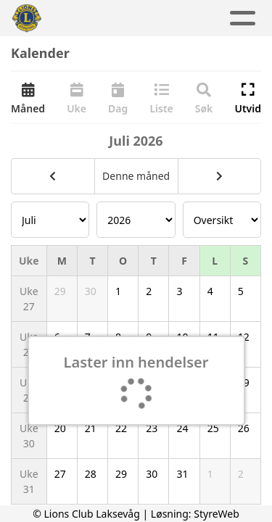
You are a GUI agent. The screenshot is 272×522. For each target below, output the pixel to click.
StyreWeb (216, 514)
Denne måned (136, 176)
